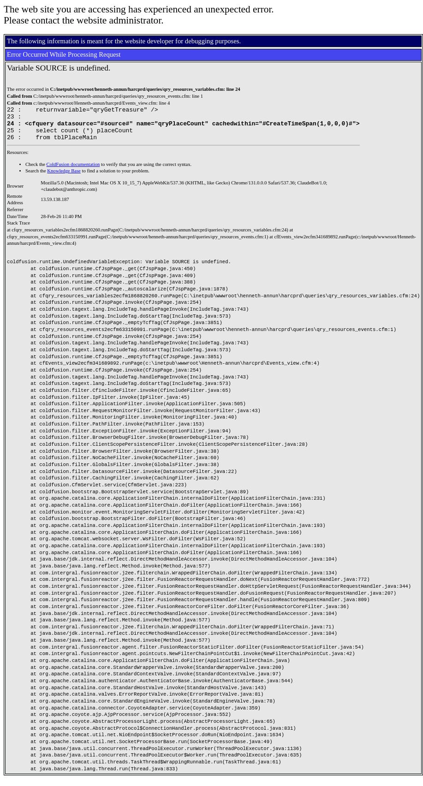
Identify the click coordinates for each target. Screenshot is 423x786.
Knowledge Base (64, 177)
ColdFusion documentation (73, 171)
